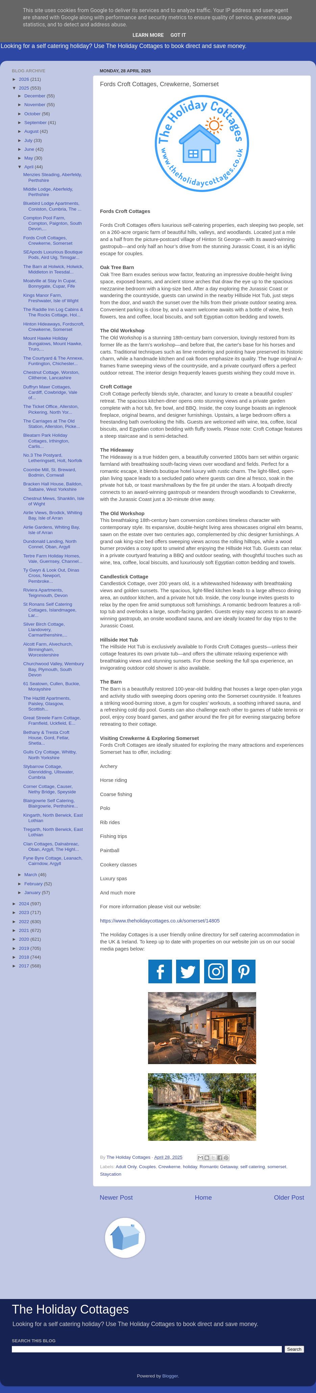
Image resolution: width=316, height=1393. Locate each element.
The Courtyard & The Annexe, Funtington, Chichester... (53, 361)
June (29, 149)
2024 (24, 903)
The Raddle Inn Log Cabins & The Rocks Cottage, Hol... (53, 312)
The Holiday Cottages (70, 1309)
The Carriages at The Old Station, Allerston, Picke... (51, 423)
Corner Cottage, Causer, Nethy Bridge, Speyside (49, 789)
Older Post (289, 1197)
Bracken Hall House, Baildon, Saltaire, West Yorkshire (53, 486)
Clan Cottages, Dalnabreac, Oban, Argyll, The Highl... (51, 846)
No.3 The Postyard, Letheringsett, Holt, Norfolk (52, 458)
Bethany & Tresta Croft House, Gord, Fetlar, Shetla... (46, 738)
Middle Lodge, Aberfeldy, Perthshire (48, 192)
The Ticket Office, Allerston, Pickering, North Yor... (51, 409)
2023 (24, 912)
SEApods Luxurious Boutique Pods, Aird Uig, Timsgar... (53, 254)
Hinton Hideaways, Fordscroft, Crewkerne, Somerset (53, 326)
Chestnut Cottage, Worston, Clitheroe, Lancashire (51, 375)
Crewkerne (169, 1166)
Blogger (170, 1375)
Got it (178, 35)
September (36, 122)
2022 (24, 921)
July (29, 140)
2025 (24, 88)
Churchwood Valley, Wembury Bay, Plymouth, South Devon (53, 669)
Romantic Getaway (218, 1166)
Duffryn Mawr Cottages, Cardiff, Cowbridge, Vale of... (50, 392)
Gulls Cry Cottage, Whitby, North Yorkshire (50, 754)
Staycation (110, 1174)
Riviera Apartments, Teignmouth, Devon (45, 592)
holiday (190, 1166)
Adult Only (126, 1166)
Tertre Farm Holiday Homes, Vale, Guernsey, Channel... (52, 558)
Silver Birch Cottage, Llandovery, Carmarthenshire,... (45, 630)
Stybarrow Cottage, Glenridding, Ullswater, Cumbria (48, 772)
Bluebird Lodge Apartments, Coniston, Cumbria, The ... (52, 206)
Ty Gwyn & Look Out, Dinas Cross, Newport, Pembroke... (51, 575)
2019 (24, 948)
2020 (24, 939)
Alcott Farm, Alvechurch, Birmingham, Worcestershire (48, 649)
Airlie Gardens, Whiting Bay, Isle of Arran (51, 530)
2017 (24, 965)
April (29, 166)
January (33, 892)
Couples (147, 1166)
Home (203, 1197)
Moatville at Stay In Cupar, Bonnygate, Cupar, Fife (50, 283)
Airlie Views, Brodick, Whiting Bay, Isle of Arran (52, 515)
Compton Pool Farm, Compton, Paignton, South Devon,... (52, 223)
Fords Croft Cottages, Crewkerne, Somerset (48, 240)
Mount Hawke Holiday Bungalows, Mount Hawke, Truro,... (52, 344)
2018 (24, 957)
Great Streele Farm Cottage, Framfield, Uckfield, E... (52, 720)
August (32, 131)
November (35, 104)
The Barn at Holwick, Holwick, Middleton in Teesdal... (53, 269)
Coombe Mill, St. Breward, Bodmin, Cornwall (49, 472)
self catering (252, 1166)
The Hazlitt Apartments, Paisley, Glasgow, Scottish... (47, 704)
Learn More (148, 35)
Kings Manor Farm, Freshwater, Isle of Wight (51, 298)
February (34, 883)
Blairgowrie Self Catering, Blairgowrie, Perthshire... (50, 803)
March (31, 874)
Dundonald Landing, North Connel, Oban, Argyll (50, 544)
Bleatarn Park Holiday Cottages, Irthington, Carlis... (46, 441)
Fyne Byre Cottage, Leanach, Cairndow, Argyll (53, 861)
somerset (276, 1166)
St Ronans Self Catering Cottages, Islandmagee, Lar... (50, 610)
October (33, 113)
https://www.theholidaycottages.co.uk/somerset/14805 (160, 920)
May (29, 158)
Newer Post (116, 1197)
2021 (24, 930)
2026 (24, 79)
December (35, 95)
